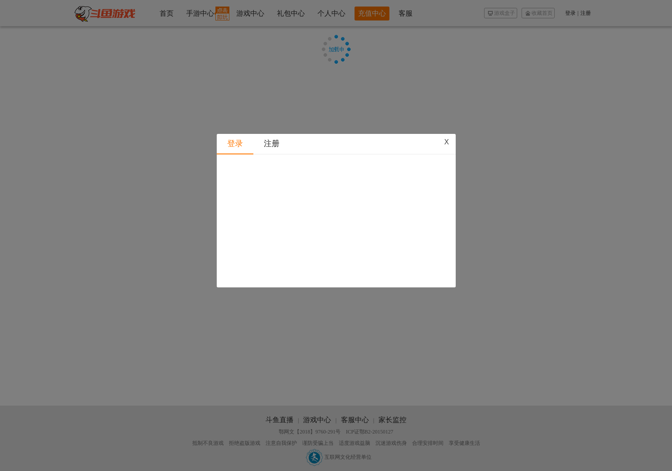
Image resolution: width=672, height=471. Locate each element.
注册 (271, 112)
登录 (235, 112)
